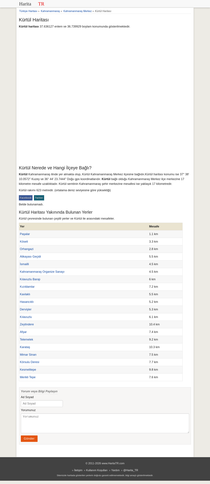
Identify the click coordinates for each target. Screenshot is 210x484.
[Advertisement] (105, 139)
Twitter (39, 197)
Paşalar (25, 234)
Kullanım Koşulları (96, 473)
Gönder (29, 442)
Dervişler (26, 309)
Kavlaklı (25, 294)
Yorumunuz (28, 410)
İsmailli (24, 264)
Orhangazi (26, 249)
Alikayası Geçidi (30, 256)
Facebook (26, 197)
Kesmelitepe (28, 369)
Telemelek (26, 339)
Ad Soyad (27, 397)
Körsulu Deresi (29, 362)
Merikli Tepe (28, 377)
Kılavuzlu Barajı (30, 279)
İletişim (78, 473)
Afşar (23, 332)
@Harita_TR (130, 473)
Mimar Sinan (28, 354)
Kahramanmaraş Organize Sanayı (42, 271)
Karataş (25, 347)
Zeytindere (27, 324)
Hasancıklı (27, 301)
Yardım (115, 473)
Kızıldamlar (27, 286)
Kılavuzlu (26, 317)
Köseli (24, 241)
